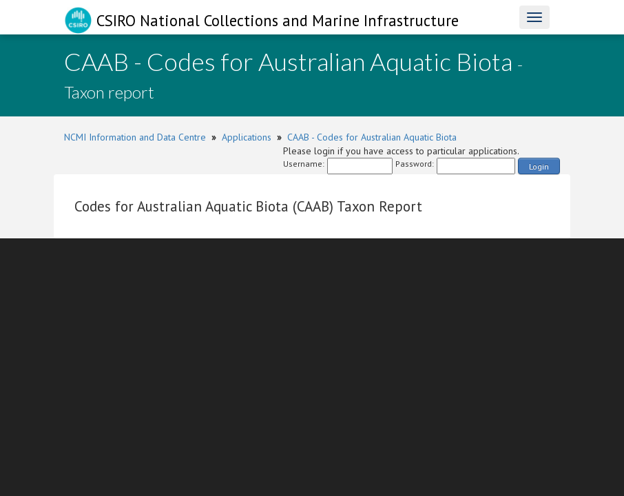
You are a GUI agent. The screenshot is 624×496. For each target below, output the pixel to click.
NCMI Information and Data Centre (135, 137)
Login (539, 166)
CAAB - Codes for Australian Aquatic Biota (372, 137)
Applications (246, 137)
